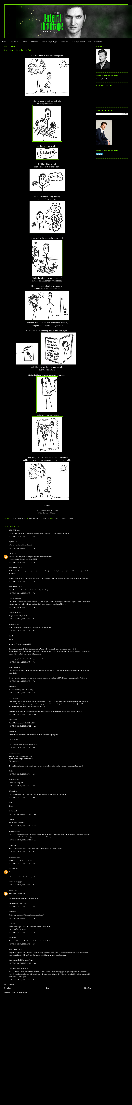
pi (9, 636)
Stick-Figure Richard (78, 42)
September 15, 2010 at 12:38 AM (22, 726)
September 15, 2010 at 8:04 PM (22, 932)
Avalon (11, 938)
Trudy (10, 923)
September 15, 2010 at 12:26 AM (22, 714)
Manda (11, 686)
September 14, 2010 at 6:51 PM (22, 619)
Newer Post (7, 988)
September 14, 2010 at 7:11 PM (22, 662)
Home (4, 42)
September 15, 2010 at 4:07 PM (22, 885)
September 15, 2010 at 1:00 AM (22, 747)
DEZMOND (12, 530)
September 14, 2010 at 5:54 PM (22, 562)
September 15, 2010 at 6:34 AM (22, 786)
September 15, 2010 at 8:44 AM (22, 797)
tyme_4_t (12, 890)
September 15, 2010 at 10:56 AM (22, 814)
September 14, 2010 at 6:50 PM (22, 607)
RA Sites (24, 42)
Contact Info (64, 42)
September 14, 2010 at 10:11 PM (22, 693)
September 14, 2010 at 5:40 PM (22, 548)
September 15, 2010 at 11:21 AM (22, 840)
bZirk (10, 803)
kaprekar (11, 720)
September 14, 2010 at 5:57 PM (22, 581)
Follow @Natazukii (102, 79)
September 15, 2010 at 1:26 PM (22, 852)
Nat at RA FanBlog (14, 567)
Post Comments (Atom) (19, 992)
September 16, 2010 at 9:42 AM (22, 944)
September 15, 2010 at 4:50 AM (22, 774)
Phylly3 (11, 553)
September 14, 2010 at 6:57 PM (22, 630)
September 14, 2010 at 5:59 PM (22, 593)
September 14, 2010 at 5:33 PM (22, 536)
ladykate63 (12, 542)
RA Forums (34, 42)
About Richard (14, 42)
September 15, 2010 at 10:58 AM (22, 826)
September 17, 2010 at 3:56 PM (22, 980)
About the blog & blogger (49, 42)
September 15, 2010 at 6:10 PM (22, 906)
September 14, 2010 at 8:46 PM (22, 681)
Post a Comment (9, 985)
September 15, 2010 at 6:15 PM (22, 918)
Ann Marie (12, 869)
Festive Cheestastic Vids (95, 42)
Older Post (87, 988)
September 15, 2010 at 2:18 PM (22, 863)
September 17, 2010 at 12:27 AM (22, 963)
